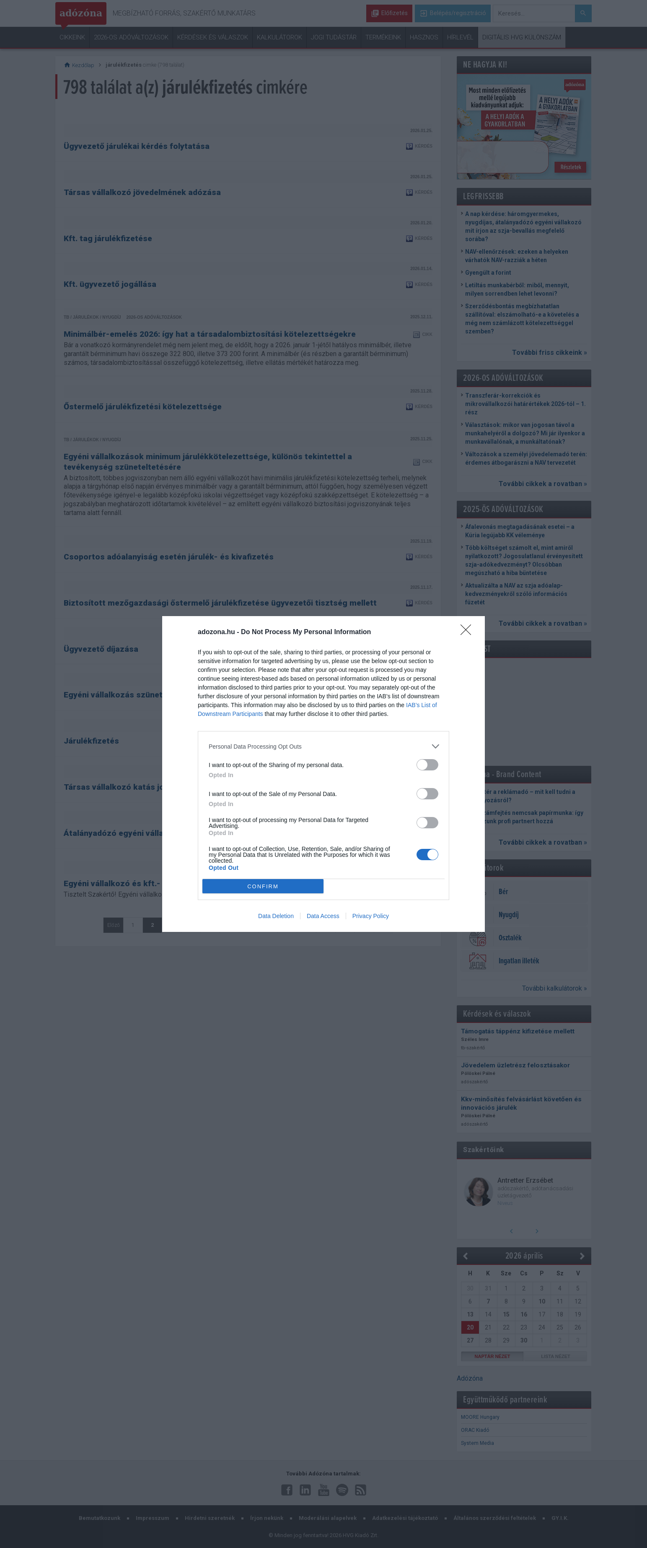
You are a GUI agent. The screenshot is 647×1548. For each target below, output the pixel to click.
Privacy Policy (370, 916)
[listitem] (323, 746)
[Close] (468, 632)
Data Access (323, 916)
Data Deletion (276, 916)
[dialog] (323, 774)
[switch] (427, 764)
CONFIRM (263, 886)
